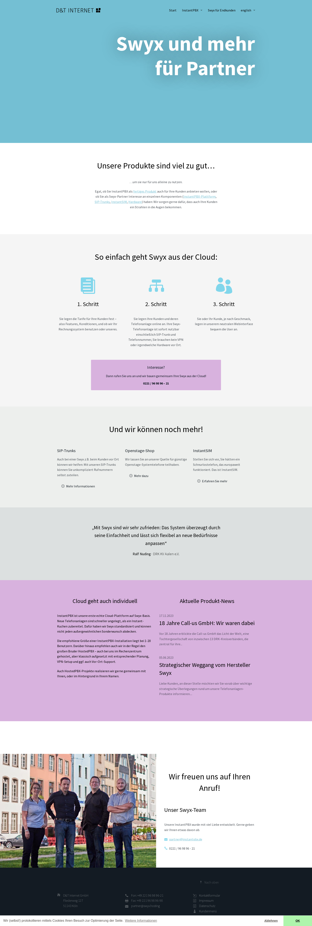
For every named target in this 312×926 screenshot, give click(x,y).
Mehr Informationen (80, 486)
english (246, 10)
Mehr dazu (141, 476)
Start (173, 10)
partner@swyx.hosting (145, 906)
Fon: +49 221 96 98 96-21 (147, 895)
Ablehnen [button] (271, 920)
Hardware (135, 202)
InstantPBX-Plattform (199, 196)
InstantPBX (190, 10)
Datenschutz (207, 906)
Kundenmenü (208, 911)
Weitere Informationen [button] (141, 920)
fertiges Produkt (145, 191)
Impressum (206, 900)
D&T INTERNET (78, 10)
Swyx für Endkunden (221, 10)
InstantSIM (119, 202)
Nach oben (211, 882)
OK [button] (297, 920)
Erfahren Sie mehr (214, 481)
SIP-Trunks (102, 202)
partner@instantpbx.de (185, 839)
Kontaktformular (209, 895)
